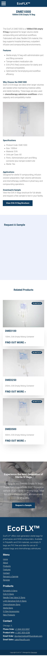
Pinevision (34, 653)
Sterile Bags (8, 609)
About (5, 563)
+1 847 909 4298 (22, 633)
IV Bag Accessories (11, 612)
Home (5, 560)
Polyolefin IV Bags (10, 591)
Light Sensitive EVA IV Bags (15, 602)
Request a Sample (10, 577)
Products (7, 567)
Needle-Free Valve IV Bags (14, 598)
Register (6, 581)
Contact (6, 574)
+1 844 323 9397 (22, 630)
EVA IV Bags (8, 595)
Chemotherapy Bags (11, 605)
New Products (9, 616)
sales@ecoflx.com (22, 640)
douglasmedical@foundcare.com (28, 637)
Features (7, 570)
